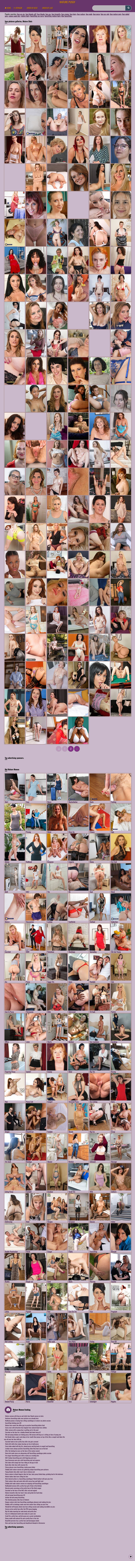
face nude (89, 14)
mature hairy (25, 16)
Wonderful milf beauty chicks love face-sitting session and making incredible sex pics (30, 1506)
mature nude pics (14, 16)
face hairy (73, 14)
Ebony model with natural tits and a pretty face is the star (22, 1518)
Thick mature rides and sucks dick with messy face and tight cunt (24, 1481)
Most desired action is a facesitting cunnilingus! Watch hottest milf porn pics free (29, 1479)
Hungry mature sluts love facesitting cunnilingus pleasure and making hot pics (28, 1502)
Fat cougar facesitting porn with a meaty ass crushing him (22, 1455)
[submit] (128, 8)
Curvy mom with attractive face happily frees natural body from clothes (26, 1427)
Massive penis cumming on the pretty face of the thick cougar (23, 1488)
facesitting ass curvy (37, 16)
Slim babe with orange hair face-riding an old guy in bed (21, 1462)
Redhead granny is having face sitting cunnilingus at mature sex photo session (28, 1420)
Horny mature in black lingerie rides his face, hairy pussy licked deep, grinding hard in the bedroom (34, 1474)
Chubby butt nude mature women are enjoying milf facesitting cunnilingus (26, 1483)
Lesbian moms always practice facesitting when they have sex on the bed (26, 1448)
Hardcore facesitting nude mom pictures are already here (21, 1418)
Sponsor (18, 8)
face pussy (96, 14)
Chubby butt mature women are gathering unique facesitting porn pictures (27, 1469)
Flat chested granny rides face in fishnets (17, 1499)
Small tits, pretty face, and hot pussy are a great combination (23, 1516)
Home (8, 8)
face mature (81, 14)
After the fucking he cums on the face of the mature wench (22, 1451)
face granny (65, 14)
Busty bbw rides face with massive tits (16, 1465)
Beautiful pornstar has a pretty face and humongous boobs (22, 1520)
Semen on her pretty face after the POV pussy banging (21, 1509)
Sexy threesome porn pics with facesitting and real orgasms (22, 1460)
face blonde (41, 14)
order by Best (32, 8)
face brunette (56, 14)
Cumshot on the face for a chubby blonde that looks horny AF (23, 1432)
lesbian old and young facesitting (14, 1497)
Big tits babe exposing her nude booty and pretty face (20, 1511)
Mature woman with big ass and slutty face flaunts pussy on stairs (24, 1416)
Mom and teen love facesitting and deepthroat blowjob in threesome (25, 1523)
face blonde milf (31, 14)
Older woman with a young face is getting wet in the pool (21, 1430)
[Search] (112, 8)
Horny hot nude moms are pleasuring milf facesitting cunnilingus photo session (28, 1453)
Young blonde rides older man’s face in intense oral (20, 1472)
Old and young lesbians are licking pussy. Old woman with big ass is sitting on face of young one (33, 1434)
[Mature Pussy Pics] (14, 177)
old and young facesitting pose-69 (15, 1495)
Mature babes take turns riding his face (16, 1476)
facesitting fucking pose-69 (13, 1423)
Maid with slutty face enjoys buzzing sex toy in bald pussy (22, 1444)
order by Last (47, 8)
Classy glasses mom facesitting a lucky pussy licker (20, 1467)
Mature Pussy (67, 2)
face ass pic (21, 14)
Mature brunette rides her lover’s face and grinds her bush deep (23, 1492)
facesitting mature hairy (53, 16)
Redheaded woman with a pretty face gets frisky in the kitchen (23, 1485)
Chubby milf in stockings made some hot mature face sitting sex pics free (26, 1504)
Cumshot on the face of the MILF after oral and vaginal (21, 1490)
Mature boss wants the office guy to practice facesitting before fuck (25, 1425)
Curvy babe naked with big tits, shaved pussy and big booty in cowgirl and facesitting (30, 1446)
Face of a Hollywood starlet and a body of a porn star (20, 1513)
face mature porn (115, 14)
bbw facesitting (66, 16)
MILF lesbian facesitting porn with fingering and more (20, 1458)
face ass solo (105, 14)
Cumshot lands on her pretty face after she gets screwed (21, 1441)
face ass (48, 14)
